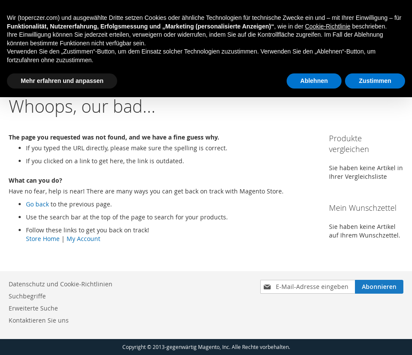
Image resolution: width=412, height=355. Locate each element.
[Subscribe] (379, 287)
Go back (37, 204)
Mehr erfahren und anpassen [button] (62, 80)
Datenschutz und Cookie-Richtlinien (60, 284)
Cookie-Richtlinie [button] (327, 26)
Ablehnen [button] (314, 80)
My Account (83, 239)
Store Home (43, 239)
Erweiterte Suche (33, 308)
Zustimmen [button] (375, 80)
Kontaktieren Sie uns (39, 320)
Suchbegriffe (27, 296)
